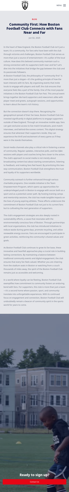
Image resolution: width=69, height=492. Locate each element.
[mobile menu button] (64, 5)
